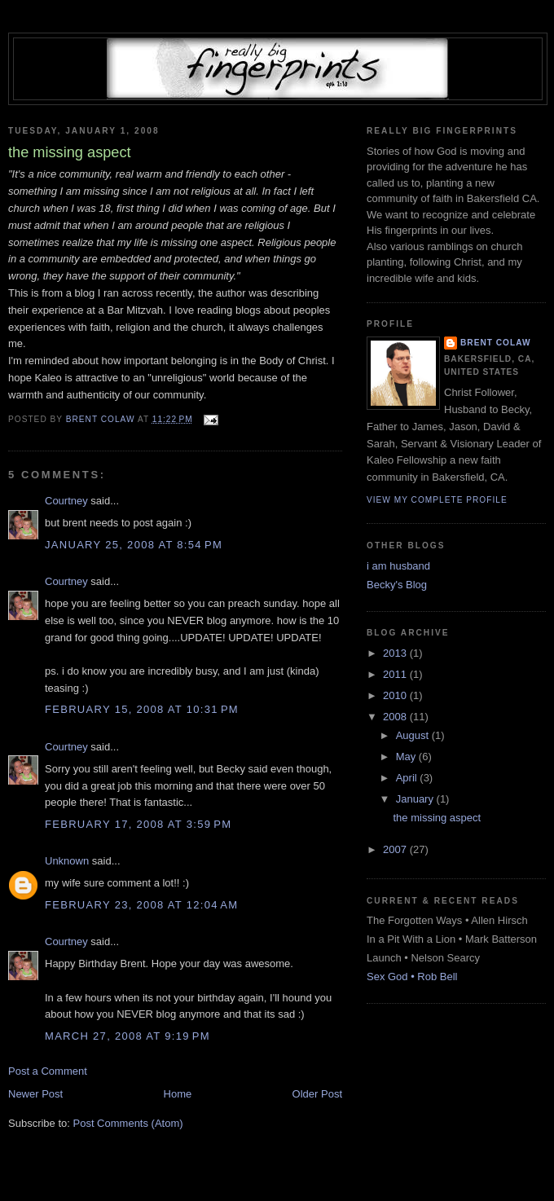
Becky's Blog (397, 585)
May (407, 756)
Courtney (66, 501)
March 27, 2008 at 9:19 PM (127, 1036)
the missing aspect (437, 818)
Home (178, 1094)
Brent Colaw (495, 342)
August (414, 735)
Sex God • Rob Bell (412, 976)
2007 (396, 849)
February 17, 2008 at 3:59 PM (138, 824)
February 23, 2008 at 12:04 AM (141, 905)
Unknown (67, 861)
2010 (396, 695)
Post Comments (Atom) (128, 1123)
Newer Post (35, 1094)
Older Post (317, 1094)
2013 (396, 653)
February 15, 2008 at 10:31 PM (142, 709)
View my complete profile (437, 499)
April (408, 778)
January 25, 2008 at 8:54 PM (133, 545)
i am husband (398, 566)
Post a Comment (47, 1071)
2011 (396, 674)
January (416, 799)
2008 (396, 716)
